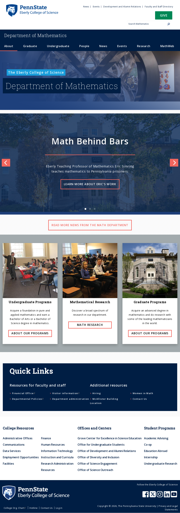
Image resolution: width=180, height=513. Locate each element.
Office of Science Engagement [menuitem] (97, 464)
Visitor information (66, 393)
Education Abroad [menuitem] (155, 451)
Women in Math (143, 393)
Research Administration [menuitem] (57, 464)
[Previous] (6, 163)
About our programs (30, 333)
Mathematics (35, 35)
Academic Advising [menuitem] (156, 438)
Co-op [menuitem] (148, 445)
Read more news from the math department (90, 225)
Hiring (96, 393)
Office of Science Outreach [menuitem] (95, 470)
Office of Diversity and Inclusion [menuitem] (98, 457)
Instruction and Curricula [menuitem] (57, 457)
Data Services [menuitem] (12, 451)
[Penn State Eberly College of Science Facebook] (145, 496)
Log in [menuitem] (59, 507)
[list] (90, 162)
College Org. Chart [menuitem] (15, 507)
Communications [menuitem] (14, 445)
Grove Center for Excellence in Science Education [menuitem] (110, 438)
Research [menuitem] (143, 46)
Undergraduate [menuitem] (58, 46)
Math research (90, 325)
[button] (163, 16)
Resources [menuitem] (48, 470)
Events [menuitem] (96, 6)
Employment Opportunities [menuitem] (21, 457)
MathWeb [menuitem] (167, 46)
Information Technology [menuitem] (57, 451)
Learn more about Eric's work (90, 184)
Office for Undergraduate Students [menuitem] (101, 445)
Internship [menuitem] (151, 457)
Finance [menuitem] (46, 438)
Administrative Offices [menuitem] (17, 438)
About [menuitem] (8, 46)
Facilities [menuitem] (8, 464)
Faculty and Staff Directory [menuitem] (159, 6)
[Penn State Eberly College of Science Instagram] (160, 496)
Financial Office (24, 393)
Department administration (70, 398)
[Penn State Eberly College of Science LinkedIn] (167, 496)
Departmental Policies (28, 398)
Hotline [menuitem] (33, 507)
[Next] (174, 163)
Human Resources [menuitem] (53, 445)
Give (163, 15)
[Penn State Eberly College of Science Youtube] (174, 496)
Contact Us (140, 398)
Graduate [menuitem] (30, 46)
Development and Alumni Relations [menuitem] (122, 6)
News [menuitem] (86, 6)
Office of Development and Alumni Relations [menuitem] (107, 451)
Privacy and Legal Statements (168, 507)
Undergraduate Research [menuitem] (160, 464)
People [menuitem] (84, 46)
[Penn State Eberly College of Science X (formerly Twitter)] (153, 496)
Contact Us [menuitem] (47, 507)
